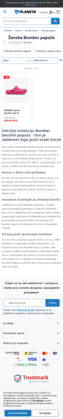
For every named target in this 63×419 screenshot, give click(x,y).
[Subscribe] (52, 303)
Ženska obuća (32, 30)
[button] (44, 12)
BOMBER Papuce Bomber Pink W (12, 112)
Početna (8, 30)
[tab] (31, 323)
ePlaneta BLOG (25, 309)
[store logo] (25, 12)
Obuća (18, 30)
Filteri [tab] (6, 60)
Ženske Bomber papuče (18, 51)
